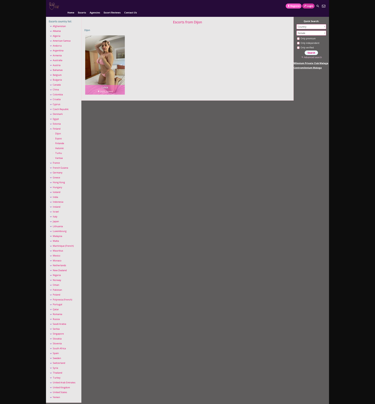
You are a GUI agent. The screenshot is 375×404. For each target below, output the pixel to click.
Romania (57, 309)
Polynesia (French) (62, 294)
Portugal (57, 299)
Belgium (57, 70)
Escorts (82, 6)
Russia (56, 314)
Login (308, 5)
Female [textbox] (301, 28)
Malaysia (57, 231)
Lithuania (58, 221)
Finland (56, 124)
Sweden (57, 353)
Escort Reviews (112, 6)
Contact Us (130, 6)
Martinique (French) (63, 241)
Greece (56, 172)
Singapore (58, 329)
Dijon (58, 128)
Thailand (57, 368)
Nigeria (57, 270)
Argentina (58, 46)
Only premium (306, 33)
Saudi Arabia (59, 319)
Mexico (56, 250)
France (56, 158)
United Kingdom (61, 382)
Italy (55, 211)
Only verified (305, 42)
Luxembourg (60, 226)
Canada (57, 80)
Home (71, 6)
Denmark (58, 109)
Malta (56, 236)
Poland (56, 290)
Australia (57, 55)
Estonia (57, 119)
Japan (56, 216)
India (55, 192)
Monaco (57, 255)
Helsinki (59, 143)
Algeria (56, 31)
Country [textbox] (302, 22)
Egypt (56, 114)
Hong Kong (59, 177)
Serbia (56, 324)
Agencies (95, 6)
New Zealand (60, 265)
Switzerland (59, 358)
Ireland (56, 202)
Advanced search (311, 52)
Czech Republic (61, 104)
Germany (57, 167)
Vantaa (59, 153)
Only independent (308, 38)
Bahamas (58, 65)
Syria (55, 363)
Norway (57, 275)
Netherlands (59, 260)
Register (293, 5)
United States (60, 387)
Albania (57, 26)
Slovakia (57, 334)
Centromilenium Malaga (308, 63)
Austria (56, 60)
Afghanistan (59, 21)
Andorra (57, 41)
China (56, 85)
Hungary (57, 182)
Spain (56, 348)
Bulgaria (57, 75)
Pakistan (57, 285)
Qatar (56, 304)
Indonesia (58, 197)
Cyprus (56, 99)
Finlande (59, 138)
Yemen (56, 392)
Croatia (57, 94)
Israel (56, 207)
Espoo (58, 133)
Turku (58, 148)
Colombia (58, 89)
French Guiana (60, 163)
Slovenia (57, 338)
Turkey (56, 373)
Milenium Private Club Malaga (311, 58)
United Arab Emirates (64, 378)
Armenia (57, 50)
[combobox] (311, 22)
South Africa (59, 343)
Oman (56, 280)
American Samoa (61, 36)
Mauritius (58, 246)
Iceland (56, 187)
